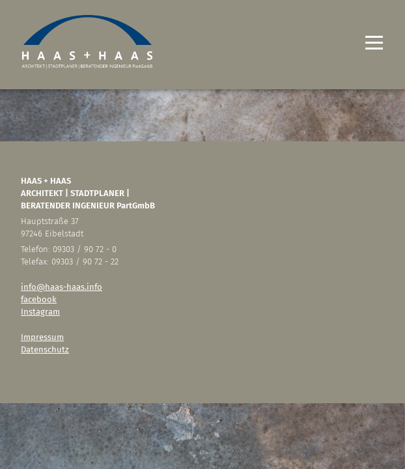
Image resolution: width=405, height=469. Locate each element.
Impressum (42, 337)
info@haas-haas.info (61, 287)
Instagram (40, 312)
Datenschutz (45, 349)
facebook (39, 299)
